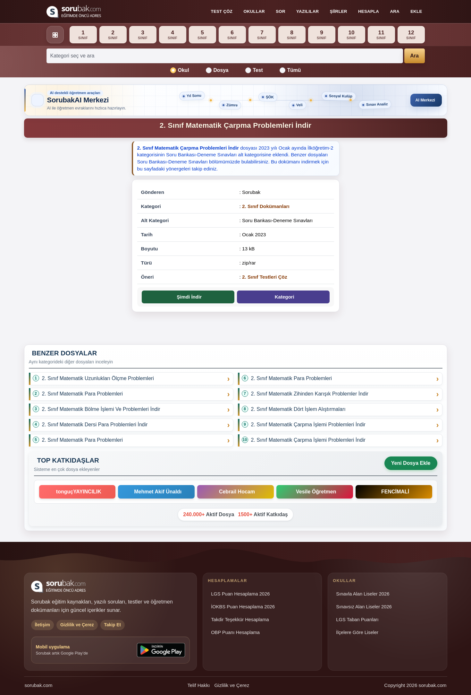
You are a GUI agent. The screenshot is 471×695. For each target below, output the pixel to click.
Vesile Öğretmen (314, 491)
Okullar (254, 11)
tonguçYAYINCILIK (77, 491)
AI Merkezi (424, 100)
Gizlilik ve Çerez (231, 685)
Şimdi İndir (188, 297)
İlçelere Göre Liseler (357, 632)
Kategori (283, 297)
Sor (280, 11)
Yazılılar (307, 11)
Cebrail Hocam (235, 491)
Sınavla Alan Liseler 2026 (362, 593)
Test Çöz (221, 11)
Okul (179, 70)
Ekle (416, 11)
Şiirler (338, 11)
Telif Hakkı (198, 685)
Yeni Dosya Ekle (411, 463)
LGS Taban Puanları (357, 619)
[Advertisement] (74, 240)
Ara (394, 11)
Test (254, 70)
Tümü (290, 70)
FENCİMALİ (393, 491)
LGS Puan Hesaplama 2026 (240, 593)
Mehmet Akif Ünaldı (156, 491)
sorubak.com (39, 685)
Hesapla (368, 11)
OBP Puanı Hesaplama (235, 632)
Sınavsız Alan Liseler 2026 (363, 606)
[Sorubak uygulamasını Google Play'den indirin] (161, 650)
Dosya (217, 70)
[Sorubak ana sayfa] (73, 11)
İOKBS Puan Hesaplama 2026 (243, 606)
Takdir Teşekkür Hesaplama (240, 619)
